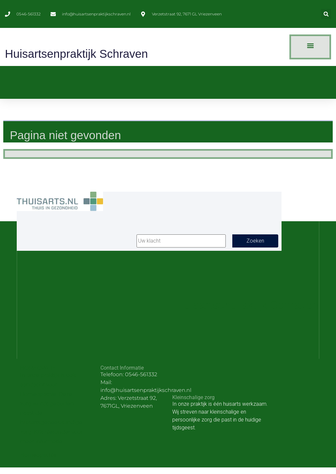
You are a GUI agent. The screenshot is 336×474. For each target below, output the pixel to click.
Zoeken (255, 241)
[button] (326, 14)
